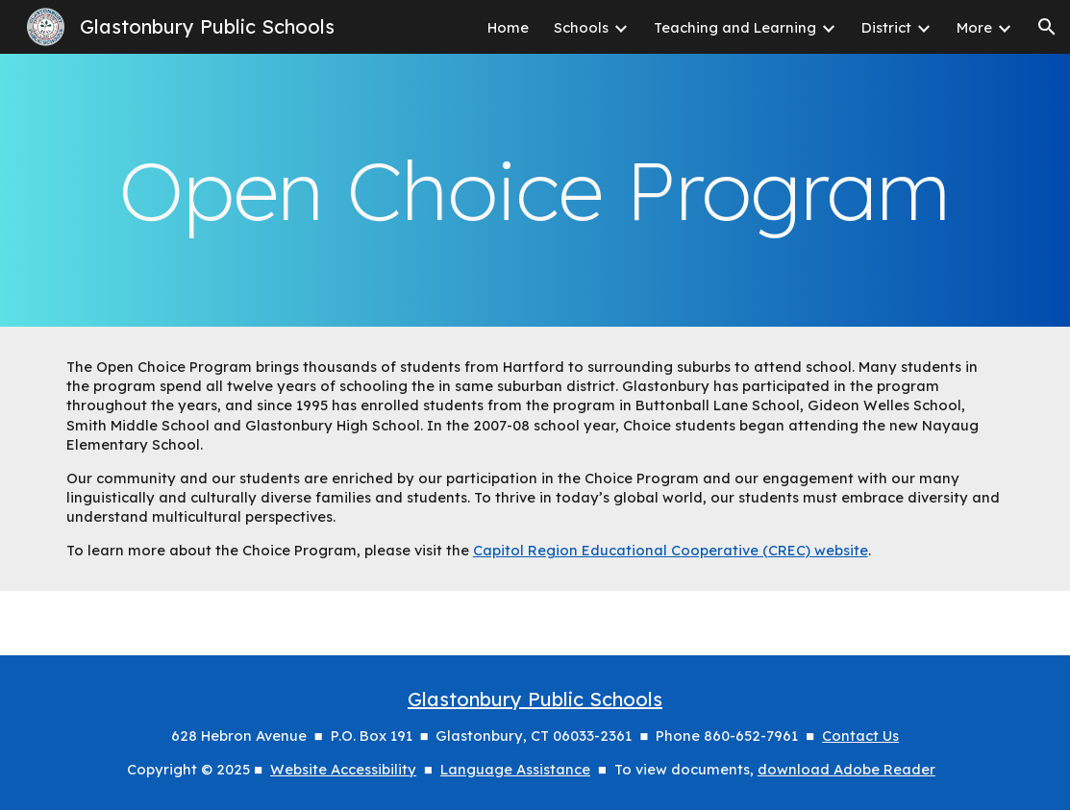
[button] (1047, 27)
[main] (535, 190)
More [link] (974, 27)
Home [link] (508, 27)
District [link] (886, 27)
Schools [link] (581, 27)
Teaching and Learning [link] (735, 27)
